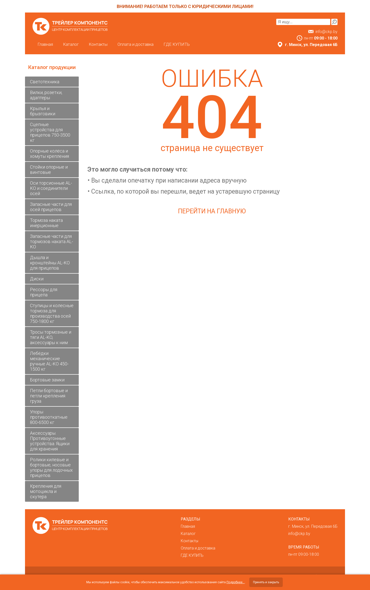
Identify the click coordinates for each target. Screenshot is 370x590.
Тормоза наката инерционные (46, 223)
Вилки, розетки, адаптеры (46, 95)
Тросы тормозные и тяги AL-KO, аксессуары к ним (50, 337)
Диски (37, 278)
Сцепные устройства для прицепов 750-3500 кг (50, 132)
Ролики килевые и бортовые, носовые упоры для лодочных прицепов (51, 467)
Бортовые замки (47, 379)
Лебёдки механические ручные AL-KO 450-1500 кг (49, 361)
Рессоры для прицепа (43, 292)
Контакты (98, 44)
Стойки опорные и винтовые (49, 169)
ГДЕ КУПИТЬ (177, 44)
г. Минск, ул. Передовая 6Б (313, 526)
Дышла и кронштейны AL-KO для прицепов (50, 263)
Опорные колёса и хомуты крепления (49, 153)
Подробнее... (235, 582)
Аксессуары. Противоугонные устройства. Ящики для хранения (50, 440)
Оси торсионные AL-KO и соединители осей (51, 188)
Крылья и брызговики (42, 111)
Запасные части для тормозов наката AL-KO (51, 241)
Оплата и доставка (136, 44)
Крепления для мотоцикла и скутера (45, 491)
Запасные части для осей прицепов (51, 207)
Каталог (71, 44)
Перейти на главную (212, 211)
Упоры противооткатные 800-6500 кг (49, 417)
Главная (45, 44)
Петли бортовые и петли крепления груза (49, 396)
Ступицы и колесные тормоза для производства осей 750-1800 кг (52, 313)
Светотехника (44, 81)
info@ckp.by (327, 31)
